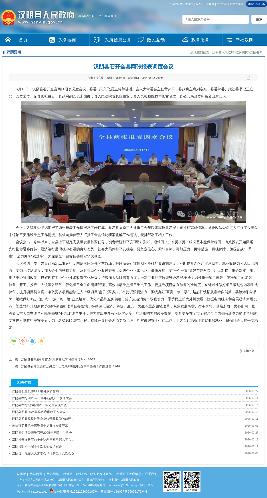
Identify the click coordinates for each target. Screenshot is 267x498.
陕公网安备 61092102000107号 (73, 491)
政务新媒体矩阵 (101, 474)
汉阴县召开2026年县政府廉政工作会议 (39, 412)
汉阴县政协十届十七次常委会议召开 (37, 446)
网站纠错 (53, 474)
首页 (23, 39)
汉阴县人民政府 (223, 52)
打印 (250, 78)
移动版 (68, 474)
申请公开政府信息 (128, 474)
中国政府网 (175, 4)
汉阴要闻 (256, 52)
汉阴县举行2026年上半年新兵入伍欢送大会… (43, 398)
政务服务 (200, 39)
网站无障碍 (236, 4)
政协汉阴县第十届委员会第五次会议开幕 (40, 425)
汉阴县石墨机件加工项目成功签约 (35, 391)
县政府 (210, 4)
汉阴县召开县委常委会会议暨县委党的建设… (43, 419)
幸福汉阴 (244, 39)
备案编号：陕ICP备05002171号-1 (124, 491)
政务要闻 (67, 39)
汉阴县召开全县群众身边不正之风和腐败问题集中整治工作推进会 (66, 366)
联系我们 (151, 474)
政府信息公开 (118, 39)
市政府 (199, 4)
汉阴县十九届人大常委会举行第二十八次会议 (43, 453)
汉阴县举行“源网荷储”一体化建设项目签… (41, 405)
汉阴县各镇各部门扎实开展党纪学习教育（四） (54, 359)
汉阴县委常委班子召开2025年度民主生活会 (42, 432)
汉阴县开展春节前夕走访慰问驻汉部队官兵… (43, 439)
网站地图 (36, 474)
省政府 (189, 4)
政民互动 (156, 39)
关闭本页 (248, 350)
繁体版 (21, 474)
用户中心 (221, 4)
